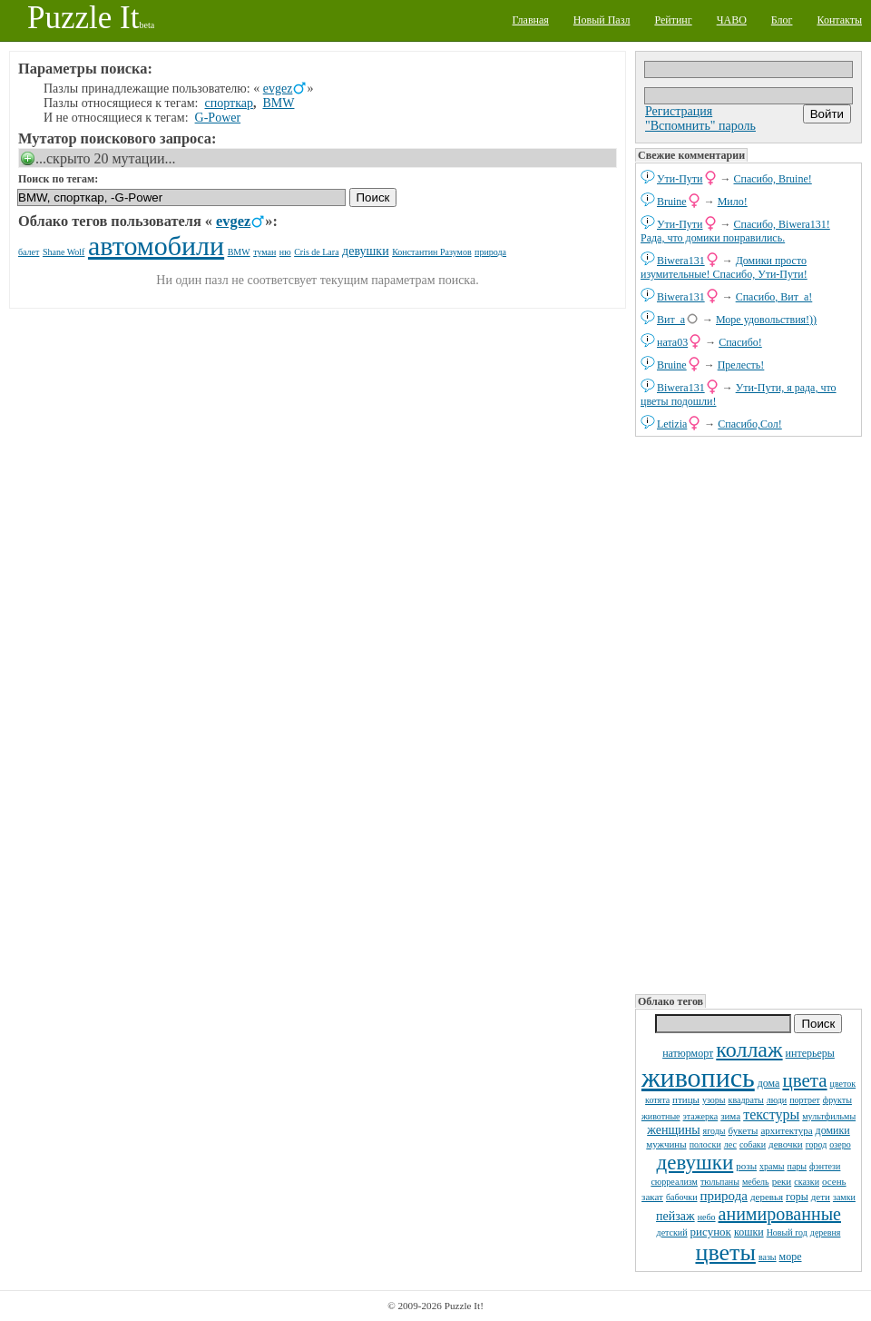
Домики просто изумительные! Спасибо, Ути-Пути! (724, 267)
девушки (695, 1162)
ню (285, 252)
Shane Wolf (64, 252)
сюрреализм (674, 1182)
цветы (725, 1252)
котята (657, 1100)
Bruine (672, 201)
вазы (767, 1257)
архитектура (786, 1130)
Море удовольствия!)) (766, 319)
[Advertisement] (699, 713)
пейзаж (675, 1216)
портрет (804, 1100)
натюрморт (687, 1053)
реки (782, 1181)
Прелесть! (741, 365)
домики (833, 1130)
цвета (804, 1080)
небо (707, 1217)
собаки (752, 1144)
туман (264, 252)
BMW (278, 103)
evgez (278, 88)
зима (730, 1115)
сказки (806, 1182)
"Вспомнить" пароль (700, 126)
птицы (686, 1099)
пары (797, 1166)
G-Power (218, 117)
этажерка (701, 1116)
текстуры (771, 1114)
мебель (755, 1182)
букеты (743, 1130)
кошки (749, 1232)
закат (652, 1196)
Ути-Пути (680, 179)
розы (746, 1165)
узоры (714, 1100)
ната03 (672, 342)
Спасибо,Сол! (749, 424)
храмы (772, 1166)
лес (730, 1144)
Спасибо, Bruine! (773, 179)
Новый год (787, 1232)
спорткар (229, 103)
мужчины (666, 1144)
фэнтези (824, 1166)
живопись (698, 1077)
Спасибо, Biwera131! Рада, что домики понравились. (735, 231)
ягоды (714, 1131)
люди (777, 1100)
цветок (843, 1084)
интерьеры (810, 1053)
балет (28, 252)
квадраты (746, 1100)
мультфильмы (829, 1116)
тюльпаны (719, 1182)
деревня (825, 1232)
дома (769, 1083)
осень (834, 1181)
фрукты (837, 1100)
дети (820, 1196)
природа (724, 1195)
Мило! (733, 201)
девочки (785, 1144)
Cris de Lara (316, 252)
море (790, 1256)
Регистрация (678, 111)
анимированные (780, 1214)
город (816, 1144)
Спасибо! (740, 342)
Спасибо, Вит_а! (774, 297)
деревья (766, 1196)
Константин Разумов (431, 252)
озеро (839, 1144)
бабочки (682, 1197)
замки (844, 1197)
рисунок (710, 1231)
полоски (705, 1144)
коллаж (749, 1049)
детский (672, 1232)
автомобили (156, 246)
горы (797, 1196)
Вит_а (671, 319)
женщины (673, 1130)
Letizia (672, 424)
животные (660, 1116)
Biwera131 (681, 260)
